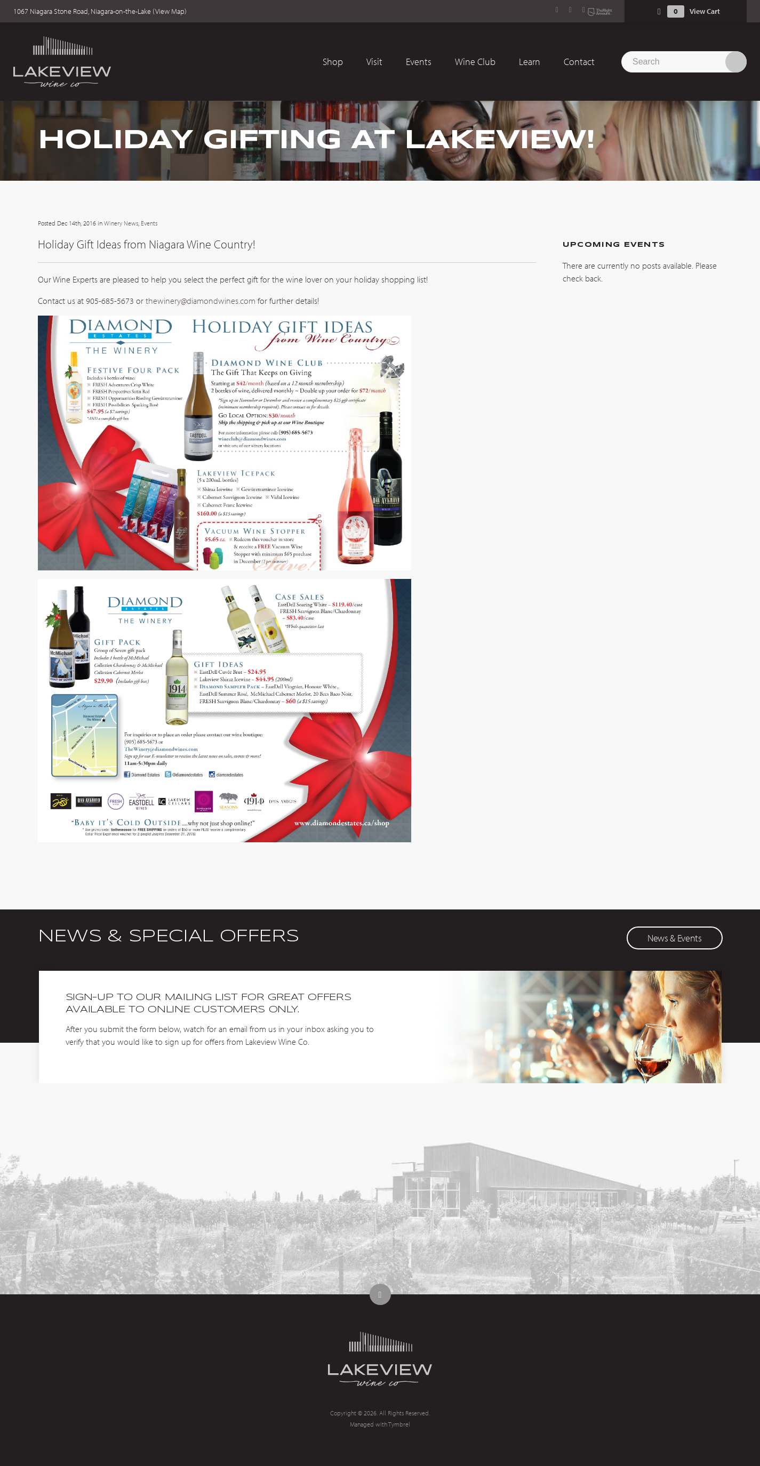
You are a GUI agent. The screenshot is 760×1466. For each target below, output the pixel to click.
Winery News (121, 223)
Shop (333, 61)
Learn (529, 61)
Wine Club (475, 61)
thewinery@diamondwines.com (200, 300)
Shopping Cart (659, 11)
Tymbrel (399, 1424)
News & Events (674, 938)
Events (418, 61)
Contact (579, 61)
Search (736, 62)
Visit (374, 61)
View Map (170, 11)
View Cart (705, 11)
